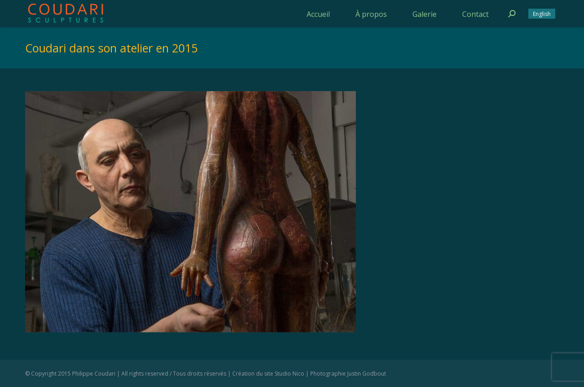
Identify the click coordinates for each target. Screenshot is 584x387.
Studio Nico (289, 373)
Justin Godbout (366, 373)
